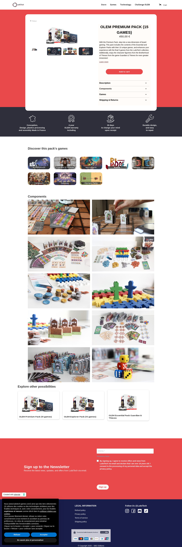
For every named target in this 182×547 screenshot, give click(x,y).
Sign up (102, 487)
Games (113, 5)
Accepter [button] (44, 535)
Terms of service (81, 518)
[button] (161, 5)
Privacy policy (80, 514)
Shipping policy (81, 522)
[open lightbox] (63, 35)
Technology (125, 5)
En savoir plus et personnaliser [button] (30, 540)
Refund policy (80, 510)
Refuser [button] (17, 535)
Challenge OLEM (142, 5)
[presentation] (116, 478)
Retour (34, 21)
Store (103, 5)
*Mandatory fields (103, 456)
